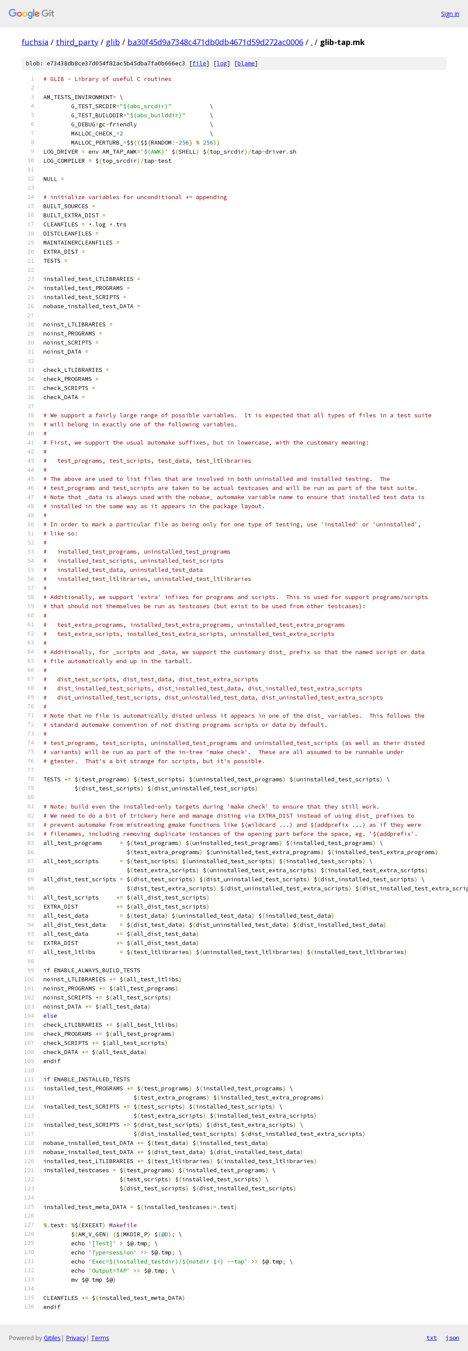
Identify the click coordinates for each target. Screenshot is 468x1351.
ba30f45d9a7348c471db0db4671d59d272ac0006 (215, 42)
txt (431, 1337)
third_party (77, 42)
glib (113, 42)
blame (246, 63)
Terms (100, 1338)
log (222, 63)
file (199, 63)
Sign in (450, 14)
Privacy (76, 1338)
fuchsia (35, 42)
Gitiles (52, 1338)
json (452, 1337)
